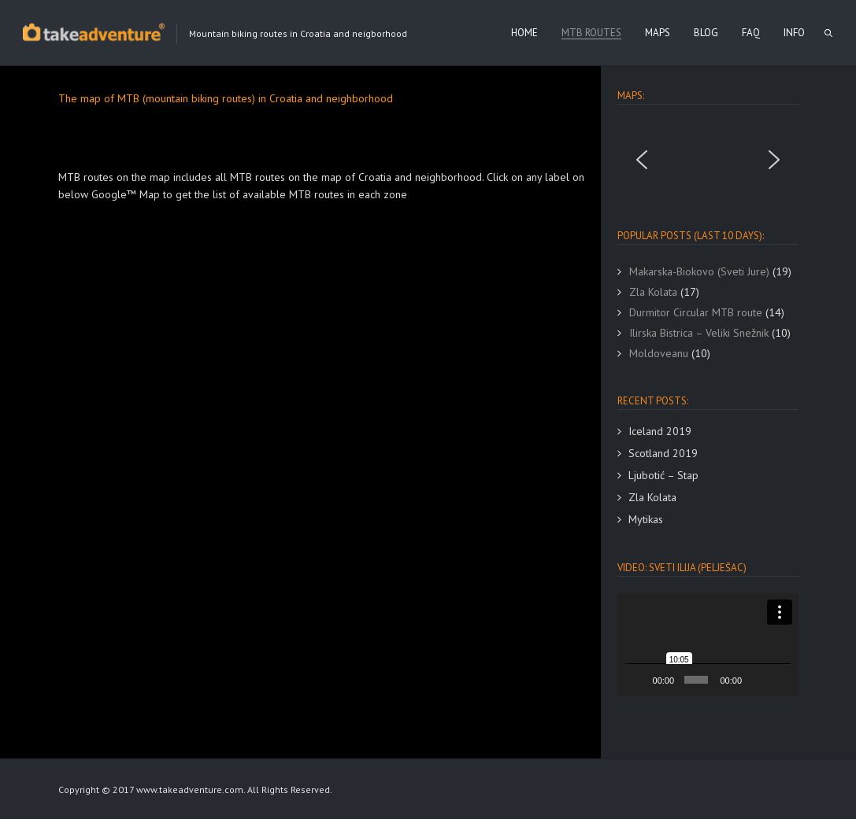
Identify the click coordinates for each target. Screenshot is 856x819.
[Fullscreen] (779, 680)
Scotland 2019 (663, 453)
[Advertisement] (345, 153)
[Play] (638, 680)
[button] (641, 159)
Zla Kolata (652, 497)
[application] (708, 644)
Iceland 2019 (659, 431)
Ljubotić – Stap (663, 475)
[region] (708, 159)
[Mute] (757, 680)
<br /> (373, 459)
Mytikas (645, 519)
